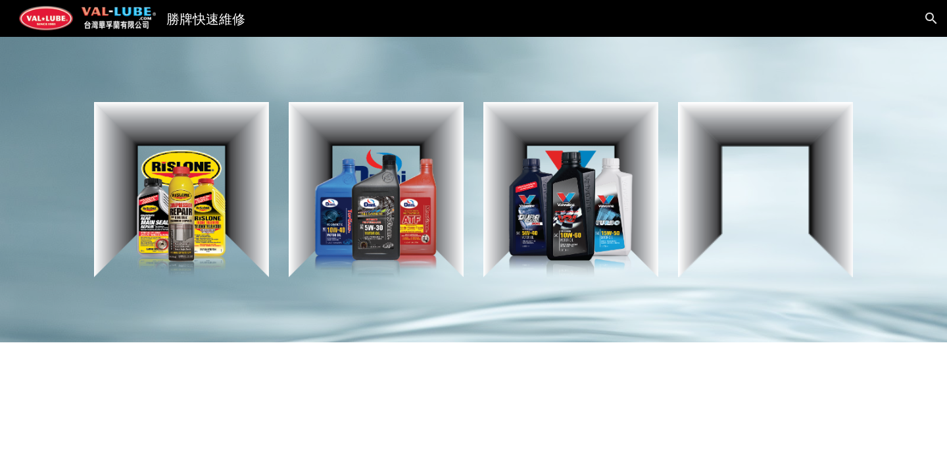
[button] (931, 18)
